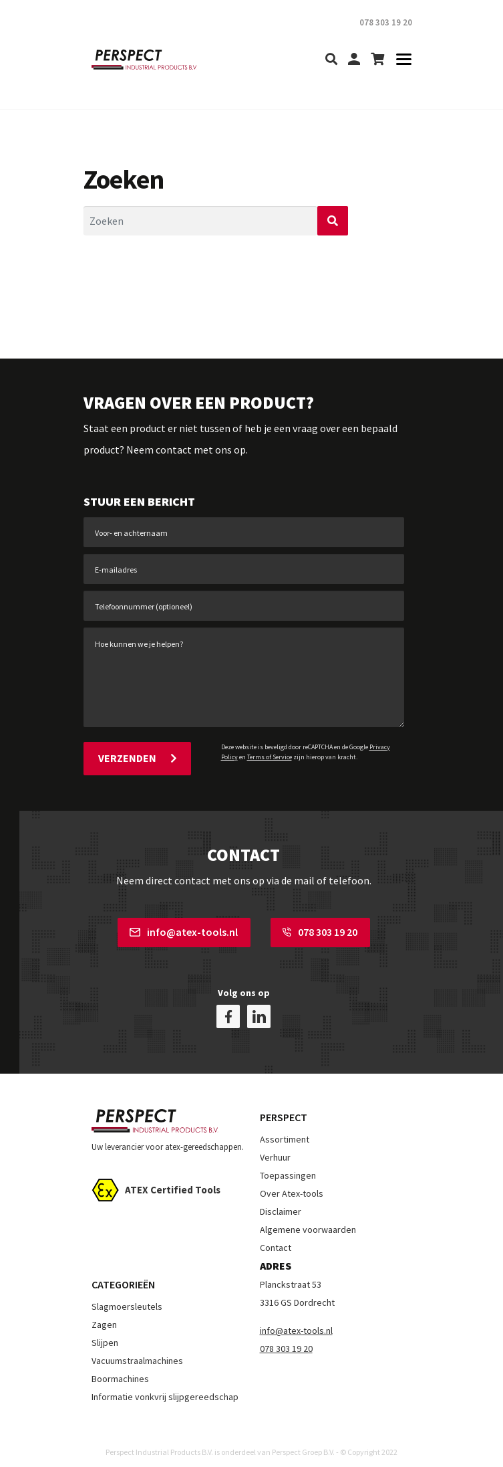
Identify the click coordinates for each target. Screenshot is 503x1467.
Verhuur (275, 1147)
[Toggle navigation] (399, 60)
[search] (331, 59)
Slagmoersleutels (127, 1296)
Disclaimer (280, 1201)
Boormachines (120, 1368)
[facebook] (228, 1006)
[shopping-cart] (377, 59)
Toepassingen (288, 1165)
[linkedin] (259, 1006)
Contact (275, 1238)
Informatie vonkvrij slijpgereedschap (165, 1386)
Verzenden (137, 758)
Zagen (104, 1314)
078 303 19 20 (320, 930)
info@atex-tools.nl (184, 930)
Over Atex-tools (291, 1183)
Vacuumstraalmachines (137, 1350)
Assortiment (284, 1129)
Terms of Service (269, 757)
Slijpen (105, 1332)
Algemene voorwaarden (308, 1219)
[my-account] (354, 59)
